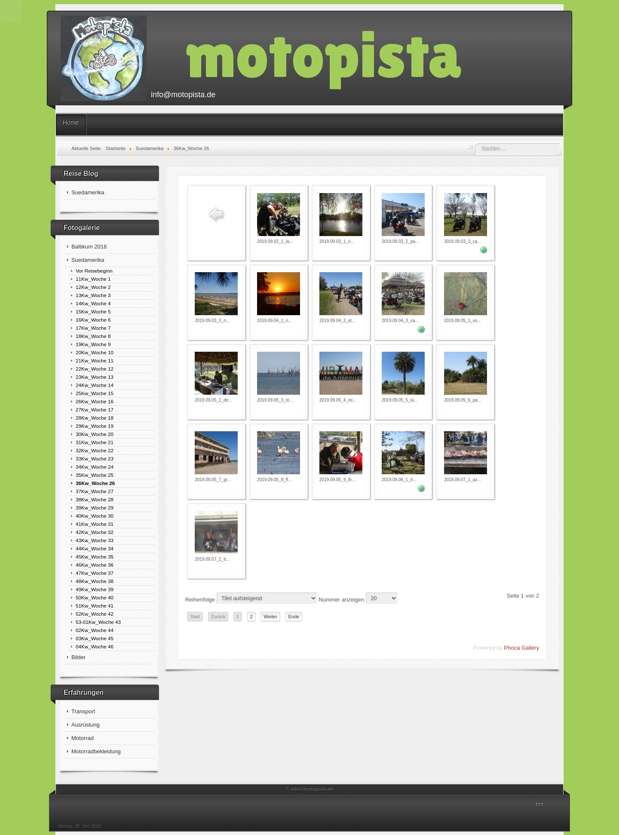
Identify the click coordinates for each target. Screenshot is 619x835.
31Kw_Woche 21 (94, 442)
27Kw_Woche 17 (94, 409)
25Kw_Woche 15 (94, 393)
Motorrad (82, 738)
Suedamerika (87, 192)
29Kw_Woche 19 (94, 426)
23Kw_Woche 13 (94, 377)
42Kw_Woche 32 (94, 532)
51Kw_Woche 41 (94, 605)
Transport (83, 711)
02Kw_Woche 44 (94, 630)
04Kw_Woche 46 (94, 646)
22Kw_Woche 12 (94, 368)
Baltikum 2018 (89, 246)
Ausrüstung (85, 724)
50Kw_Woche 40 (94, 597)
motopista (323, 54)
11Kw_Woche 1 (93, 279)
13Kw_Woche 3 (93, 295)
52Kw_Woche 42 (94, 614)
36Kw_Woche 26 (95, 483)
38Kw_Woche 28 (94, 499)
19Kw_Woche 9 (93, 344)
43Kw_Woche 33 (94, 540)
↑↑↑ (539, 804)
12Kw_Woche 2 (93, 287)
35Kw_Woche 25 (94, 475)
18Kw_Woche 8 (93, 336)
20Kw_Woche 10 (94, 352)
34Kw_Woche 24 (94, 467)
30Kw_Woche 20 (94, 434)
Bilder (78, 657)
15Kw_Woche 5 (93, 311)
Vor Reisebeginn (94, 270)
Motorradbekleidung (96, 751)
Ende (294, 616)
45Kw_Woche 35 (94, 556)
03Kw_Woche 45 (94, 638)
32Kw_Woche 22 (94, 450)
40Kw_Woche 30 (94, 516)
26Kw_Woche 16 (94, 401)
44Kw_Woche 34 (94, 548)
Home (71, 122)
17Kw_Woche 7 (93, 328)
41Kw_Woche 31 (94, 524)
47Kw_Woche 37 (94, 573)
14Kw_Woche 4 (93, 303)
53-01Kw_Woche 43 (98, 622)
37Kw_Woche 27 (94, 491)
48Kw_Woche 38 (94, 581)
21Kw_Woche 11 (94, 360)
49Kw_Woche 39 (94, 589)
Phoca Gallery (521, 648)
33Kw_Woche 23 (94, 458)
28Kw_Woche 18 (94, 418)
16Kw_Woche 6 (93, 319)
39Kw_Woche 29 (94, 507)
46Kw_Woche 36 (94, 565)
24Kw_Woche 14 (94, 385)
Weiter (270, 616)
